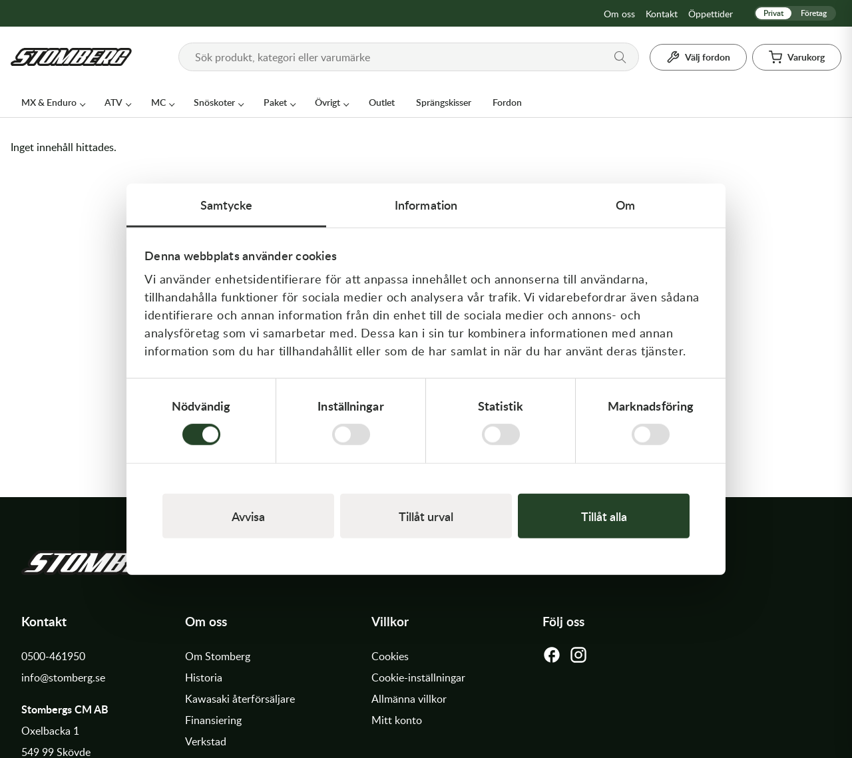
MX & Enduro (49, 102)
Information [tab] (426, 204)
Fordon (507, 102)
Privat (773, 13)
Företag (814, 13)
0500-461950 (53, 656)
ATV (113, 102)
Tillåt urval (426, 516)
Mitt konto (396, 720)
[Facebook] (551, 658)
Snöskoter (214, 102)
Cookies (390, 656)
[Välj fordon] (698, 57)
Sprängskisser (443, 102)
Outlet (382, 102)
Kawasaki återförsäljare (240, 698)
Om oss (619, 13)
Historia (203, 677)
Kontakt (662, 13)
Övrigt (327, 102)
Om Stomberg (217, 656)
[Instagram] (578, 658)
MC (158, 102)
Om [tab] (625, 204)
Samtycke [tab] (226, 204)
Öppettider (710, 13)
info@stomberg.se (63, 677)
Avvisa (248, 516)
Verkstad (205, 741)
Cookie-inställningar (418, 677)
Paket (275, 102)
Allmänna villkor (409, 698)
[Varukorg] (796, 57)
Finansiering (213, 720)
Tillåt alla (604, 516)
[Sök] (620, 57)
